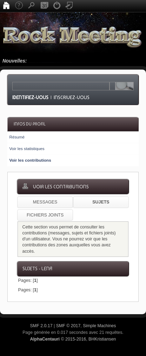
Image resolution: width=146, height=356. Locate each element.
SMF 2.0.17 (41, 325)
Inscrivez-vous (71, 97)
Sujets (100, 202)
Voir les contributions (30, 160)
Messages (45, 202)
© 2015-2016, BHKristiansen (73, 339)
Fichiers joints (45, 215)
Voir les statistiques (26, 148)
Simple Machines (99, 325)
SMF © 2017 (68, 325)
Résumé (17, 137)
